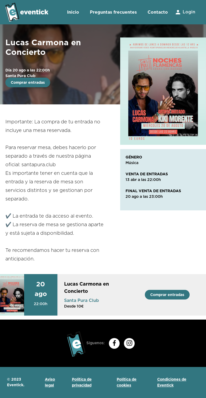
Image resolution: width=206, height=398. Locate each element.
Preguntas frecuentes (113, 12)
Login (185, 12)
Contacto (158, 12)
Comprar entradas (28, 82)
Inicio (73, 12)
